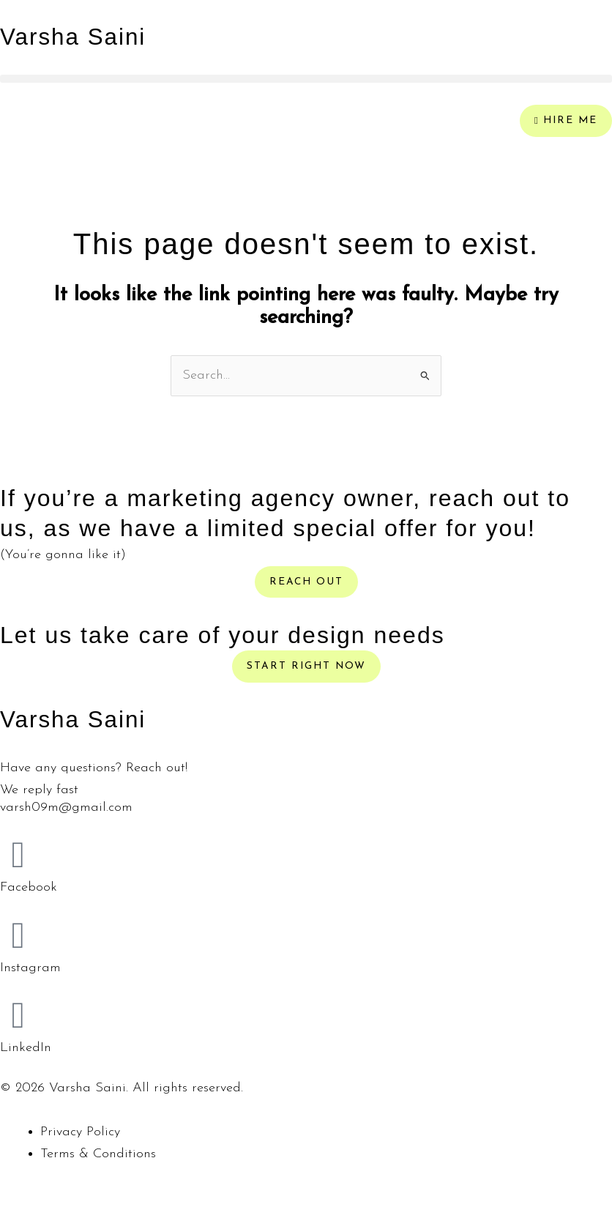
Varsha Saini (74, 36)
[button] (306, 79)
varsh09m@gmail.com (66, 807)
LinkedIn (25, 1048)
